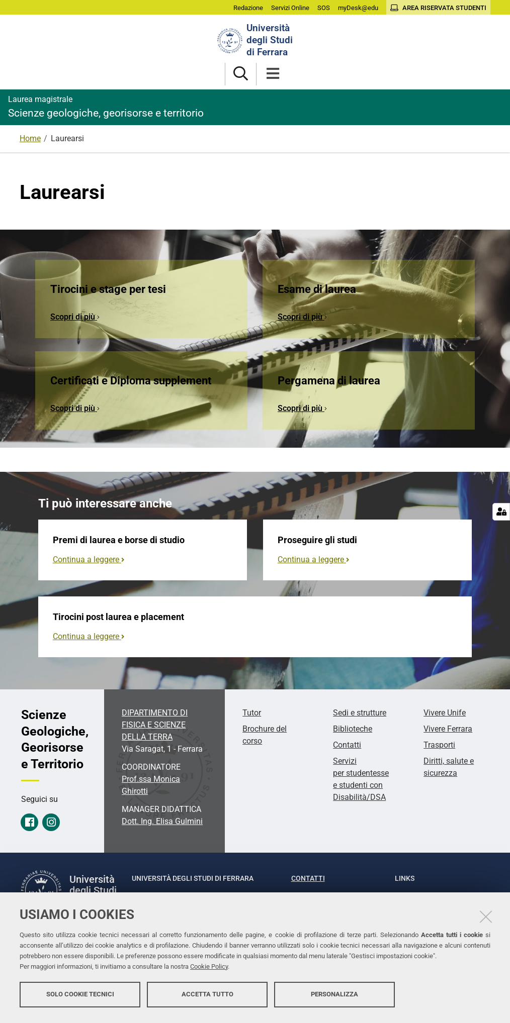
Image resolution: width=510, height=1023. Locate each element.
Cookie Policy (209, 969)
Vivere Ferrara (447, 729)
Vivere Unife (444, 713)
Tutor (251, 713)
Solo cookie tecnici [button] (80, 996)
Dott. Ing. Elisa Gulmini (162, 821)
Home (30, 138)
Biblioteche (352, 729)
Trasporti (439, 745)
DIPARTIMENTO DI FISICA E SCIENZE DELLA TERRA (155, 725)
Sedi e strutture (359, 713)
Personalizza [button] (334, 996)
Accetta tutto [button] (207, 996)
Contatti (347, 745)
